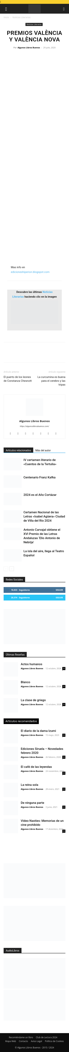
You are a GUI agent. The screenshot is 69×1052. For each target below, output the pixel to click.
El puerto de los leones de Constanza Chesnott (18, 378)
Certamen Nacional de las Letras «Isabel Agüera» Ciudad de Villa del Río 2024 (44, 516)
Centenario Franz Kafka (39, 477)
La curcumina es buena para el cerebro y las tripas (51, 380)
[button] (6, 9)
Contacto (23, 1041)
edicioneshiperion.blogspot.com (30, 272)
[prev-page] (6, 569)
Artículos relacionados (18, 450)
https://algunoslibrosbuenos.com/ (34, 426)
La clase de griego (33, 700)
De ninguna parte (32, 803)
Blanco (25, 682)
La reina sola (29, 785)
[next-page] (11, 569)
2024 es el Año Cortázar (40, 495)
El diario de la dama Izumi (38, 731)
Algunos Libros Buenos (29, 47)
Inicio (6, 17)
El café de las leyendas (36, 767)
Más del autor (43, 450)
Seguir (59, 590)
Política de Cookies (54, 1041)
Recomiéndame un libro (21, 1037)
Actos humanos (31, 664)
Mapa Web (10, 1041)
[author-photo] (34, 415)
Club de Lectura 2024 (46, 1037)
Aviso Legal (36, 1041)
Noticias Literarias (21, 17)
